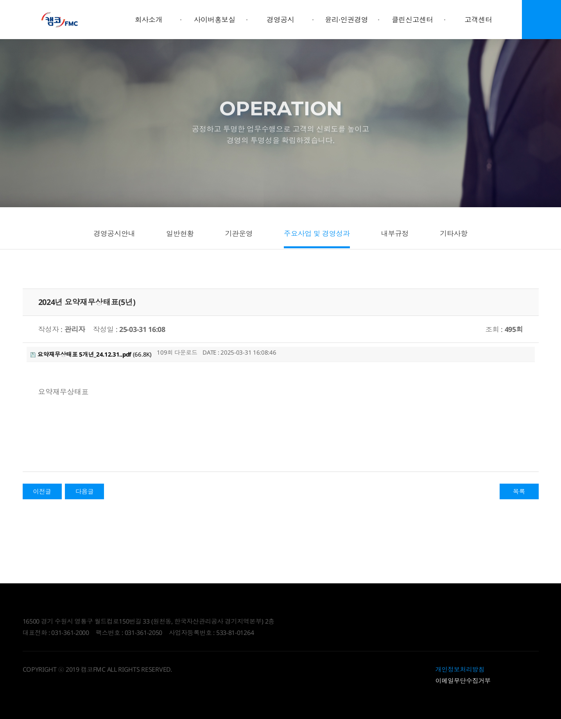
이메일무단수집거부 (463, 680)
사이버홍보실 (214, 19)
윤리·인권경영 (346, 19)
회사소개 (149, 19)
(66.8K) (91, 354)
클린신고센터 (412, 19)
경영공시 (280, 19)
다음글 (84, 491)
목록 (519, 491)
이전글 (42, 491)
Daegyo (60, 19)
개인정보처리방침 (460, 669)
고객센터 (478, 19)
